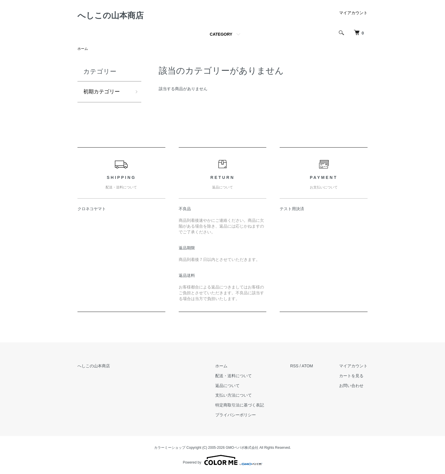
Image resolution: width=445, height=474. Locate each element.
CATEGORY (221, 34)
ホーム (82, 49)
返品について (227, 385)
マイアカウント (353, 12)
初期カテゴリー (101, 92)
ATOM (307, 366)
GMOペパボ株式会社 (242, 448)
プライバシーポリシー (235, 415)
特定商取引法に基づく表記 (239, 405)
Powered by (222, 460)
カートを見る (351, 375)
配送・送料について (233, 375)
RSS (294, 366)
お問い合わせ (351, 385)
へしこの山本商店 (110, 15)
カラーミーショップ (169, 448)
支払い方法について (233, 395)
